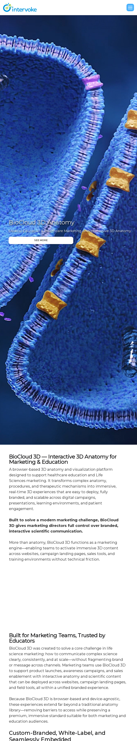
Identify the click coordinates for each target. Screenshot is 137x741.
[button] (130, 7)
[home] (21, 7)
